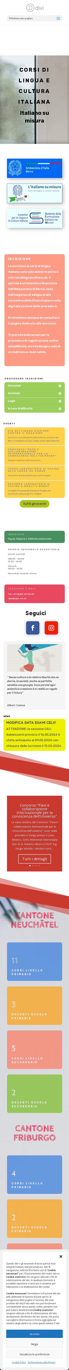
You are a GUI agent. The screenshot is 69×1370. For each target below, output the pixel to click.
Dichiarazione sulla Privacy (41, 1362)
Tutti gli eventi (34, 504)
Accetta (34, 1334)
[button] (61, 1256)
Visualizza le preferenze (35, 1354)
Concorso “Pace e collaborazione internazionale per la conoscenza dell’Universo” (34, 817)
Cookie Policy (19, 1362)
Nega (34, 1344)
